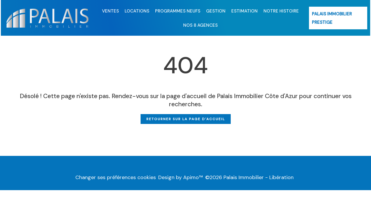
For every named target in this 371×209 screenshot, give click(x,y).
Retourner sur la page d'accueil (185, 119)
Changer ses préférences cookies (115, 177)
